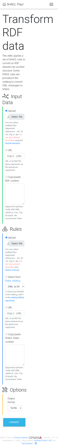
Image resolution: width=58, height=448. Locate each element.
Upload (10, 110)
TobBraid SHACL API (42, 440)
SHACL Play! (13, 4)
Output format (11, 400)
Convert (14, 422)
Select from (13, 278)
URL (8, 150)
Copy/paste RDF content (13, 178)
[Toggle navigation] (51, 4)
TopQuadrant (26, 443)
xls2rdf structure (12, 143)
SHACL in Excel (11, 270)
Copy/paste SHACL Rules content (13, 338)
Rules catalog (12, 280)
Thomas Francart (21, 437)
